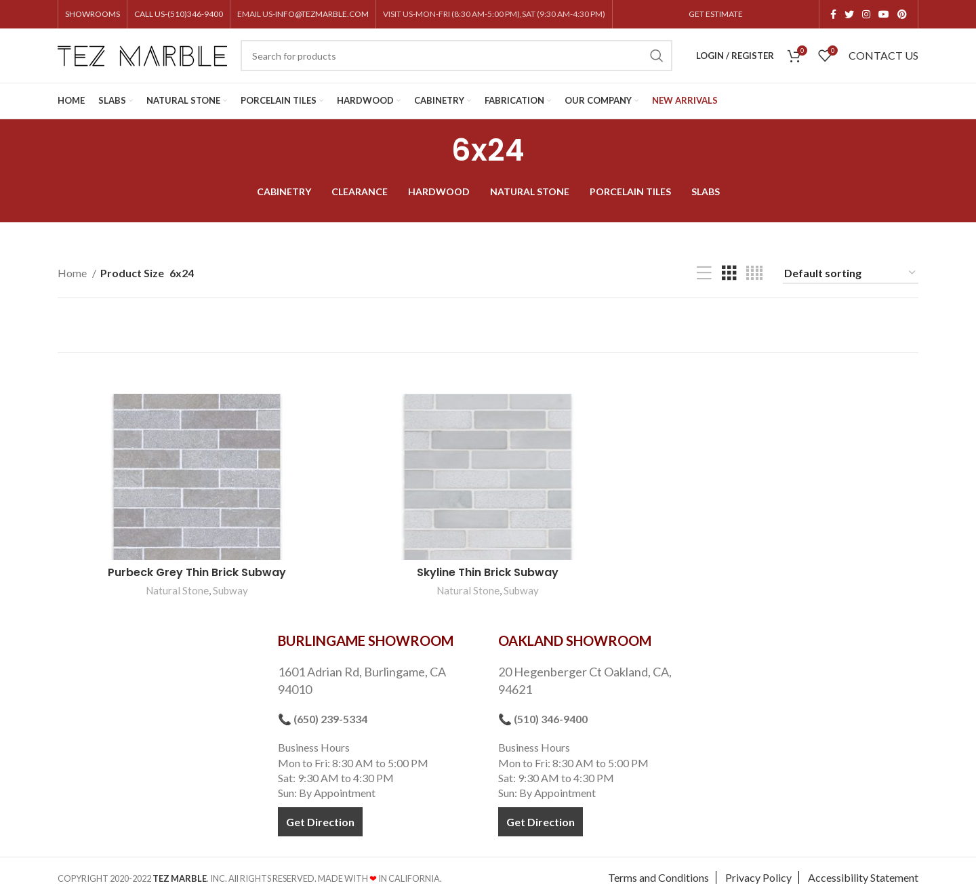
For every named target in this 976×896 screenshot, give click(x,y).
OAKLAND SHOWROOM (574, 639)
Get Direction (320, 819)
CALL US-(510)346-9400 (178, 14)
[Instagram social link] (866, 14)
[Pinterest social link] (902, 14)
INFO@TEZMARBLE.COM (322, 14)
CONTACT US (883, 55)
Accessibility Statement (863, 876)
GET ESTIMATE (716, 14)
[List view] (704, 273)
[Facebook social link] (833, 14)
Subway (230, 591)
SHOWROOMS (92, 14)
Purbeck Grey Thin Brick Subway (197, 573)
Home (73, 272)
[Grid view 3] (729, 273)
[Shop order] (850, 273)
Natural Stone (177, 591)
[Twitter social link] (849, 14)
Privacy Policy (758, 876)
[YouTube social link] (883, 14)
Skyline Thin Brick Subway (488, 573)
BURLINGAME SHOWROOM (365, 639)
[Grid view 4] (754, 273)
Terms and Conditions (658, 876)
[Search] (456, 55)
